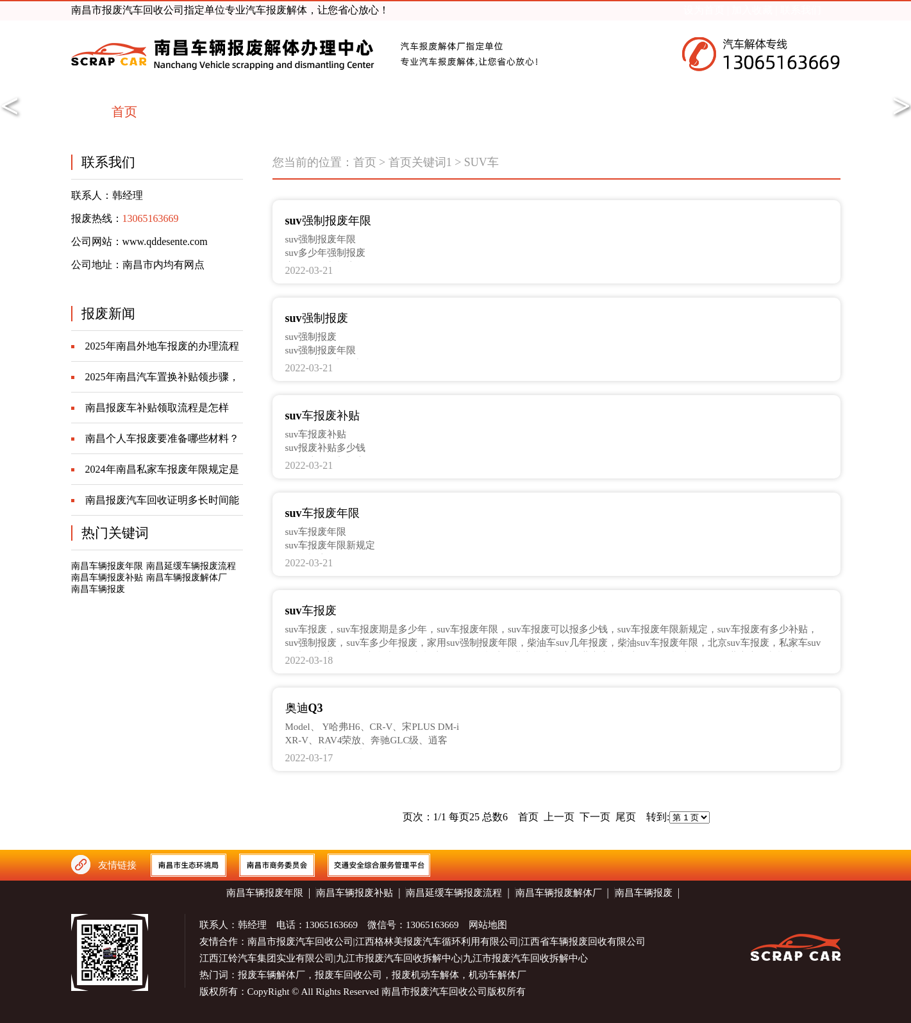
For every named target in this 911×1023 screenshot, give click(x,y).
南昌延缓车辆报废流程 (191, 566)
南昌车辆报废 (98, 589)
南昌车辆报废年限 (107, 566)
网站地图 (488, 925)
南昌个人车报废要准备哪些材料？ (162, 438)
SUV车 (481, 162)
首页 (364, 162)
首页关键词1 (420, 162)
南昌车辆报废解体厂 (186, 577)
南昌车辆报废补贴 (107, 577)
